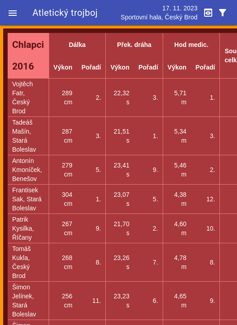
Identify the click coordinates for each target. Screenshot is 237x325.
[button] (12, 12)
